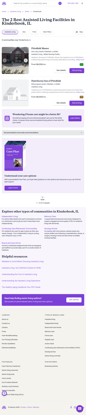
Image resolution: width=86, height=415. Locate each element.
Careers (5, 327)
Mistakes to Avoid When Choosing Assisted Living (23, 261)
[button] (60, 3)
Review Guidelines (8, 344)
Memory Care (50, 216)
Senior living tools (8, 374)
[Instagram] (75, 407)
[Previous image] (5, 60)
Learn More (75, 118)
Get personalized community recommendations (43, 133)
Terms (29, 407)
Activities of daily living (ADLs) (13, 394)
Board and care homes (53, 327)
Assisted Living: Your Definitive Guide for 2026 (21, 268)
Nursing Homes (50, 229)
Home (4, 11)
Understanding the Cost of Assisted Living (19, 274)
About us (5, 319)
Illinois (27, 11)
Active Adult (49, 344)
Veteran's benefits (8, 390)
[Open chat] (79, 408)
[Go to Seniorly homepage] (4, 3)
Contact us (6, 323)
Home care (49, 335)
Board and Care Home (11, 243)
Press (4, 331)
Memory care (49, 331)
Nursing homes (50, 352)
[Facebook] (71, 407)
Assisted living (50, 319)
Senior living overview (52, 356)
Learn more (13, 188)
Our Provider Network (10, 382)
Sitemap (36, 407)
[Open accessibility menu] (4, 393)
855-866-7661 (73, 3)
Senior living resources (10, 370)
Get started (74, 300)
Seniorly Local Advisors (10, 386)
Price (34, 32)
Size (24, 32)
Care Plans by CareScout (11, 366)
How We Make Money (9, 335)
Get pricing (77, 70)
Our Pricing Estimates (10, 339)
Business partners (51, 366)
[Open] (82, 3)
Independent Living (10, 216)
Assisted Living (15, 11)
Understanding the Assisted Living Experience (21, 281)
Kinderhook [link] (37, 11)
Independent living (51, 323)
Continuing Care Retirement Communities (19, 229)
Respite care (49, 339)
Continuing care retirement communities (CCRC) (62, 348)
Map (79, 32)
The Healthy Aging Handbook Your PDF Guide (21, 287)
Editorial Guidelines (9, 348)
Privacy (23, 407)
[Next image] (26, 60)
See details (61, 70)
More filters (47, 32)
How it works (6, 378)
